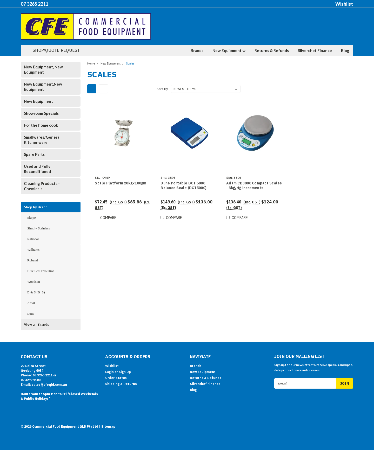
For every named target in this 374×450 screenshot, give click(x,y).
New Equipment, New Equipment (43, 69)
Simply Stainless (38, 228)
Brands (197, 50)
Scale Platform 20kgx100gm (120, 183)
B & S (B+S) (36, 292)
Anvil (31, 303)
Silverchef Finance (315, 50)
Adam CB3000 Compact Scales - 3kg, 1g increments (254, 185)
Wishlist (344, 4)
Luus (30, 314)
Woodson (33, 282)
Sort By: (163, 89)
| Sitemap (107, 426)
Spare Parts (34, 154)
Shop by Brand (36, 207)
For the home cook (41, 125)
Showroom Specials (41, 113)
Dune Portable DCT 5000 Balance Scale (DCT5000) (183, 185)
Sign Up (125, 372)
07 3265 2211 (34, 4)
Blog (345, 50)
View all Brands (36, 324)
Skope (31, 218)
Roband (32, 260)
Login (109, 372)
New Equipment (228, 50)
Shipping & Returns (121, 384)
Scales (130, 63)
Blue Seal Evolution (41, 271)
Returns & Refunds (272, 50)
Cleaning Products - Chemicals (42, 186)
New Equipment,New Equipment (43, 87)
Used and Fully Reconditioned (37, 169)
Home (91, 63)
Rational (33, 239)
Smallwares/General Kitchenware (42, 140)
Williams (33, 250)
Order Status (116, 378)
